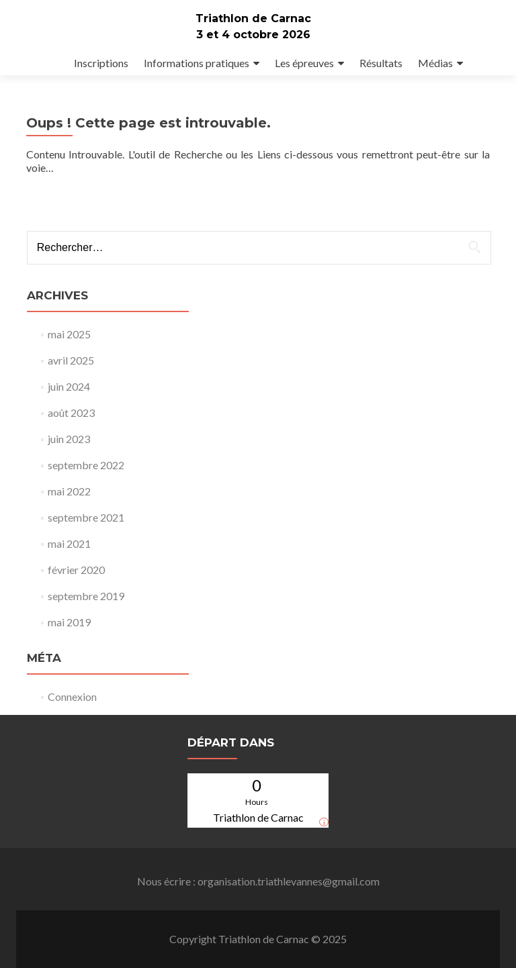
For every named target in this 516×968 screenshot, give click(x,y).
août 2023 (71, 412)
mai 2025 (69, 334)
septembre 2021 (86, 517)
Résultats (380, 62)
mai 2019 (69, 622)
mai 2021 (69, 543)
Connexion (72, 696)
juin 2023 (69, 438)
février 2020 (76, 569)
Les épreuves (304, 62)
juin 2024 (69, 386)
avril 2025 (71, 360)
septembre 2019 (86, 595)
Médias (435, 62)
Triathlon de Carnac (253, 18)
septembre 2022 (86, 464)
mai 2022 (69, 491)
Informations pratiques (196, 62)
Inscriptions (101, 62)
